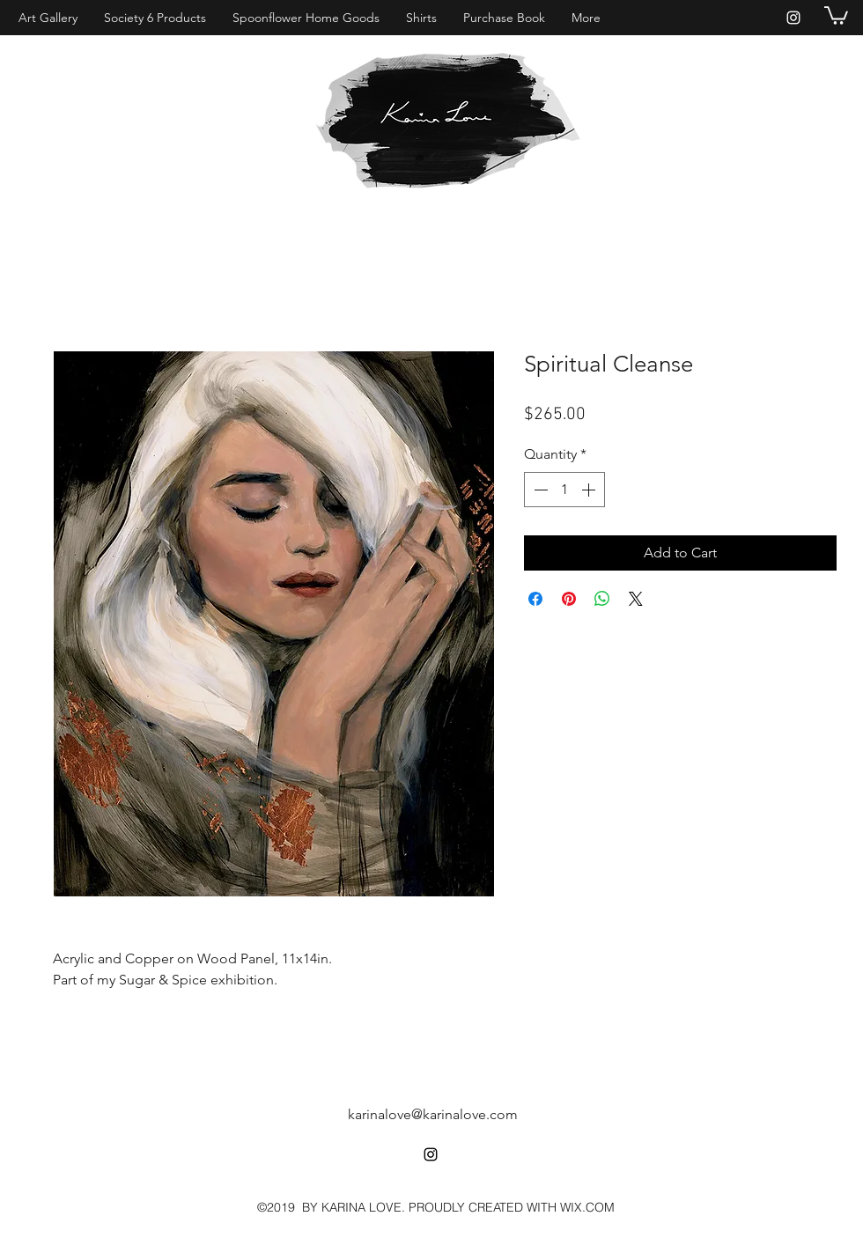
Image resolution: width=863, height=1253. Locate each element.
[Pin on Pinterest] (568, 598)
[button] (836, 14)
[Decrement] (539, 489)
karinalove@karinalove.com (433, 1114)
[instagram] (793, 17)
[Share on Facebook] (535, 598)
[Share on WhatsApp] (602, 598)
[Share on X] (635, 598)
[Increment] (590, 489)
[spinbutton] (564, 489)
